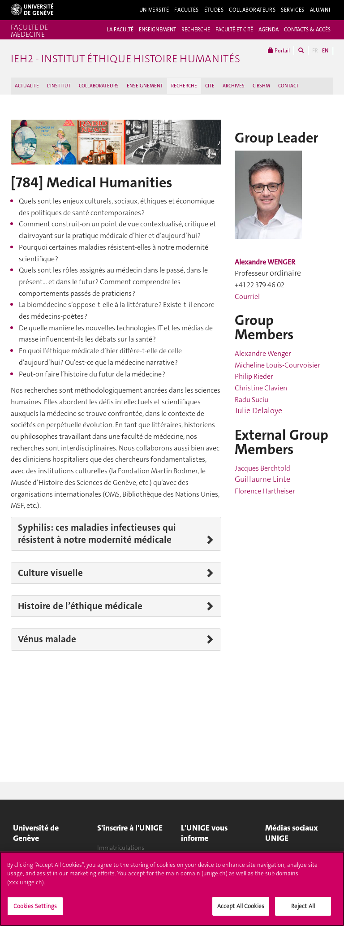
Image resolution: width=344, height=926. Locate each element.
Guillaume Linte (262, 479)
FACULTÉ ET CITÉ (234, 29)
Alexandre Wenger (263, 353)
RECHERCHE (195, 29)
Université (154, 9)
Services (293, 9)
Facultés (186, 9)
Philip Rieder (254, 376)
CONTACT (288, 85)
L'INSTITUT (59, 85)
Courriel (247, 296)
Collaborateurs (252, 9)
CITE (210, 85)
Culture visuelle (50, 573)
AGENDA (268, 29)
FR (315, 50)
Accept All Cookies (240, 909)
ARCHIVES (234, 85)
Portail (279, 50)
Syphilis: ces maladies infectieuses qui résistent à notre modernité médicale (97, 533)
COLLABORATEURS (99, 85)
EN (325, 50)
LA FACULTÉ (120, 29)
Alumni (320, 9)
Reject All (303, 909)
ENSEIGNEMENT (157, 29)
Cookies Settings (35, 909)
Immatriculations (120, 848)
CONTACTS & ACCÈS (307, 29)
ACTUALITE (27, 85)
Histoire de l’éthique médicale (80, 606)
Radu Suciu (251, 399)
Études (214, 9)
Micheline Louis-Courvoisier (277, 365)
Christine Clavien (261, 388)
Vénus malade (47, 639)
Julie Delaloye (258, 410)
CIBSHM (261, 85)
